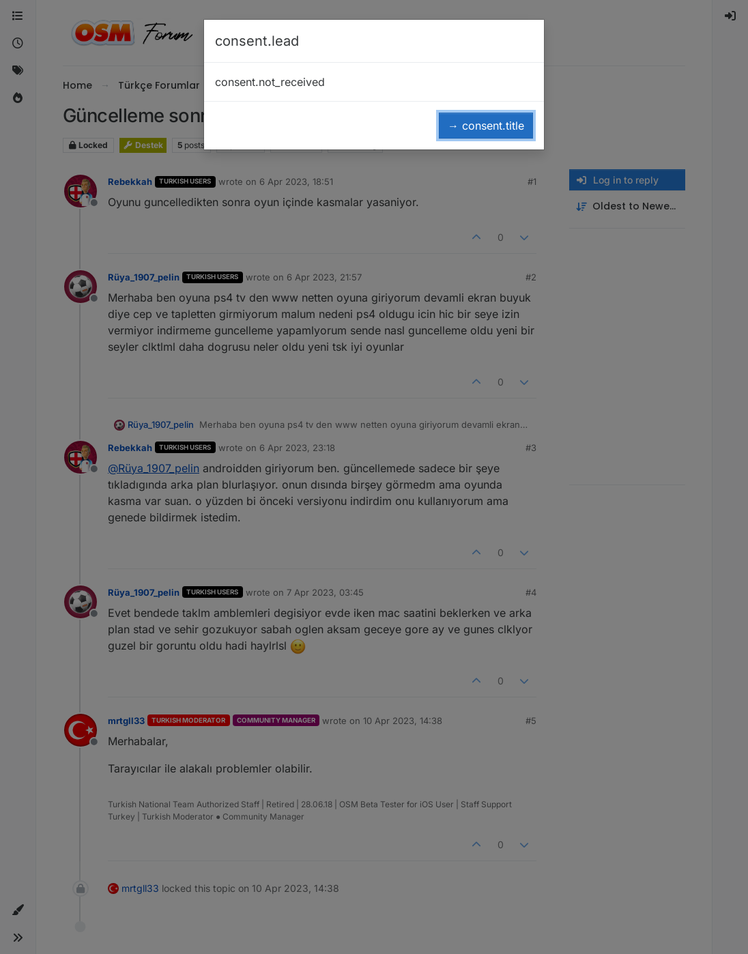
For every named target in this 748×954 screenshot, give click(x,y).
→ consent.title (486, 125)
